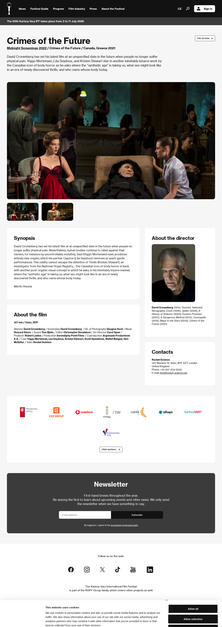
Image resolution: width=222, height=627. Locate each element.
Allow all (193, 584)
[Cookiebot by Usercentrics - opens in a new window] (22, 620)
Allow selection (192, 594)
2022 (43, 48)
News (22, 8)
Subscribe (137, 515)
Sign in (204, 8)
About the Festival (113, 8)
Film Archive (203, 38)
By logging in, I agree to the (111, 525)
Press (93, 8)
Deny (193, 604)
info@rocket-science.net (173, 372)
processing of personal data (124, 525)
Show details (181, 620)
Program (58, 8)
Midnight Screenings (22, 48)
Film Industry (77, 8)
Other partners (109, 449)
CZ (179, 8)
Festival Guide (39, 8)
